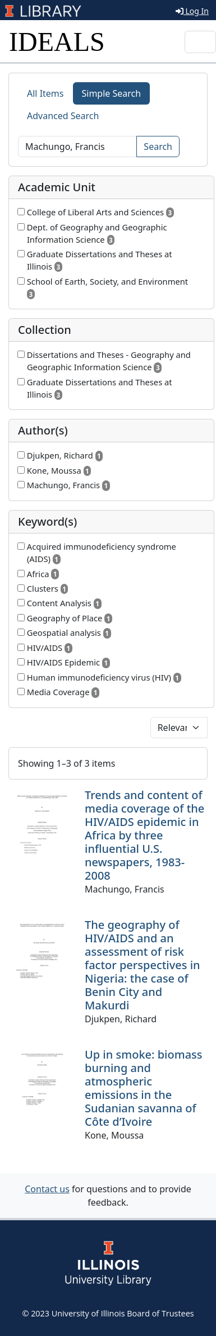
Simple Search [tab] (111, 93)
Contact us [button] (47, 1189)
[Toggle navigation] (200, 42)
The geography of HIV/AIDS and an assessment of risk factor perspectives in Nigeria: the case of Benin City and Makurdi (142, 965)
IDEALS (57, 41)
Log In (192, 11)
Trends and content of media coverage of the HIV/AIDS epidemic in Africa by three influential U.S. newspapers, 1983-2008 (144, 835)
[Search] (77, 146)
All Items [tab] (45, 93)
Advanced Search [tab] (63, 116)
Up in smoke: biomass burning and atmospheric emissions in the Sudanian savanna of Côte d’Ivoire (144, 1088)
